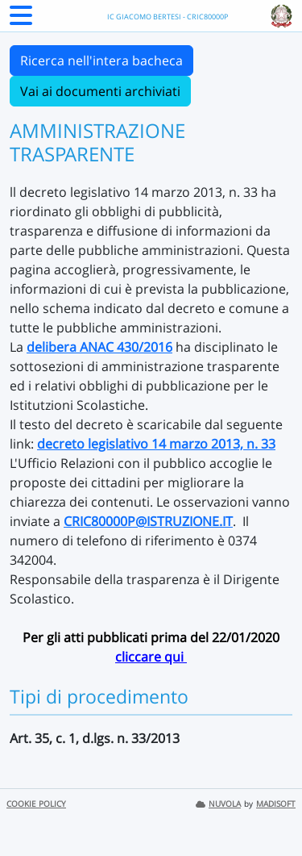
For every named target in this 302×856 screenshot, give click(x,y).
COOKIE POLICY (36, 804)
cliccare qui (151, 657)
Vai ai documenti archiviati (100, 91)
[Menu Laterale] (21, 20)
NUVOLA (218, 804)
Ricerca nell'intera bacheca (101, 60)
